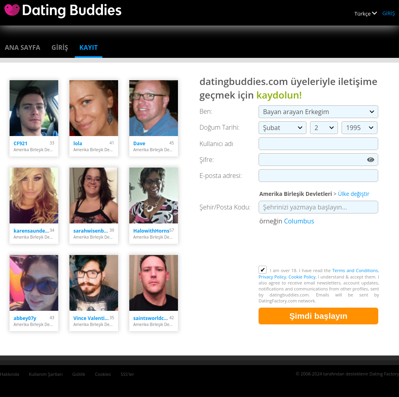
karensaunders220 (32, 230)
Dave (139, 143)
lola (77, 143)
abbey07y (25, 318)
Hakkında (9, 374)
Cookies (103, 374)
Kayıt (88, 47)
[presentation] (319, 246)
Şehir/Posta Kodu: (225, 207)
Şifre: (207, 159)
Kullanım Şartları (45, 374)
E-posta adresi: (221, 175)
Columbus (299, 221)
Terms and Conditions (355, 270)
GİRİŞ (388, 13)
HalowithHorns (151, 230)
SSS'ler (127, 374)
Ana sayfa (22, 47)
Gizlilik (78, 374)
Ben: (206, 111)
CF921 (21, 143)
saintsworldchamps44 (151, 318)
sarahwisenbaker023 (91, 230)
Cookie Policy (302, 277)
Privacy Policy (272, 277)
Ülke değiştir (353, 194)
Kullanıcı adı (216, 143)
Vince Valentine (91, 318)
